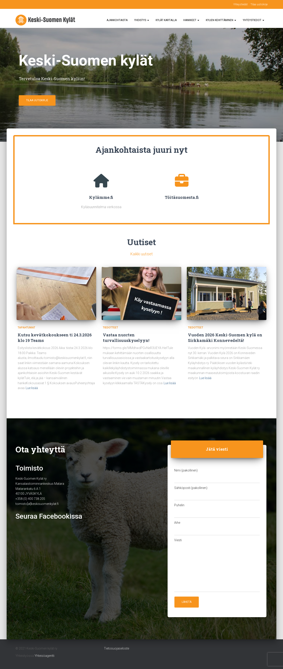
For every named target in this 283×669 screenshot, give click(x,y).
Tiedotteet (110, 327)
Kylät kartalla (166, 20)
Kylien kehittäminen (221, 20)
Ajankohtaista (117, 20)
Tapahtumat (26, 327)
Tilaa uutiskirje (259, 4)
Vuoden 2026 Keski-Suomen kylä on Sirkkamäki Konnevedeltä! (225, 337)
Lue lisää (32, 388)
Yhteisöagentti (44, 655)
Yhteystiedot (240, 4)
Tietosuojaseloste (116, 648)
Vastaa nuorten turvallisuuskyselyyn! (126, 337)
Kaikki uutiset (141, 254)
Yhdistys (141, 20)
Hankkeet (191, 20)
